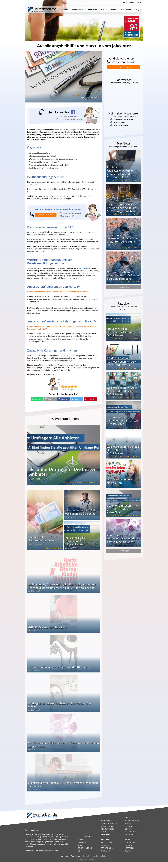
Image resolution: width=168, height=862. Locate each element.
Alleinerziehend (132, 832)
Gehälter (105, 851)
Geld (115, 397)
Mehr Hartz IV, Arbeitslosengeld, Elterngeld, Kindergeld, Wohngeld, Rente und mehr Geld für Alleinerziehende (62, 586)
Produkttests (107, 829)
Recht (127, 851)
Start (125, 3)
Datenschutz (76, 856)
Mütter (128, 829)
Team (139, 3)
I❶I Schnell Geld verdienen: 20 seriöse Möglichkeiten (78, 541)
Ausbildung (78, 95)
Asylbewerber (119, 180)
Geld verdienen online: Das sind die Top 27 (123, 481)
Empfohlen (68, 482)
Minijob (81, 845)
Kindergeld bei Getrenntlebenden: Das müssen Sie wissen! (59, 705)
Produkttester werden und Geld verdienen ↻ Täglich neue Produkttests (123, 361)
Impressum (64, 856)
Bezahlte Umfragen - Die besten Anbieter (63, 471)
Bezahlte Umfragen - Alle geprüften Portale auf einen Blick (122, 509)
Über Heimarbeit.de (100, 856)
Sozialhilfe (130, 842)
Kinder (129, 214)
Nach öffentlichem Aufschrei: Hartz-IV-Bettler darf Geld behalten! (123, 275)
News (96, 92)
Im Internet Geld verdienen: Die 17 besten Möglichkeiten (122, 420)
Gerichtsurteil (120, 214)
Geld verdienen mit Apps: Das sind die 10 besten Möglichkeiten (122, 391)
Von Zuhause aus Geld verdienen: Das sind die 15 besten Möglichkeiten (63, 744)
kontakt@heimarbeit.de (48, 851)
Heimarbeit (93, 482)
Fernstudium (107, 848)
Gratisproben (135, 368)
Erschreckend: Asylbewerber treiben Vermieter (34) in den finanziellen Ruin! (120, 172)
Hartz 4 (88, 93)
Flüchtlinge (130, 180)
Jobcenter (82, 268)
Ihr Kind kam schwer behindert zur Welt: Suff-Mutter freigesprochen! (122, 208)
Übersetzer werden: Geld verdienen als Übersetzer (80, 511)
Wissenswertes (131, 834)
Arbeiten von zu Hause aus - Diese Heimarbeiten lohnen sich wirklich (63, 784)
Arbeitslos (123, 281)
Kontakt (131, 3)
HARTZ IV (128, 845)
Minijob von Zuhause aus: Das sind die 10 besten (58, 667)
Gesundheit (130, 826)
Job (79, 851)
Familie (128, 823)
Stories (137, 248)
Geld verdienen (81, 482)
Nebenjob (82, 842)
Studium (105, 845)
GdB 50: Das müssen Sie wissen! (48, 627)
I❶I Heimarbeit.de (87, 859)
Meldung (137, 214)
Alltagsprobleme (132, 820)
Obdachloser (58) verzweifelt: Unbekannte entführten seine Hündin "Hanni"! (122, 240)
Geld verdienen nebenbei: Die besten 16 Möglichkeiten (123, 450)
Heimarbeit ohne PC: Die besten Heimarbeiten (44, 538)
